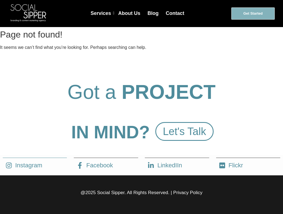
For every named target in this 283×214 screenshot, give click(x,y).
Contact (175, 13)
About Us (129, 13)
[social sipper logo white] (28, 12)
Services (101, 13)
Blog (153, 13)
